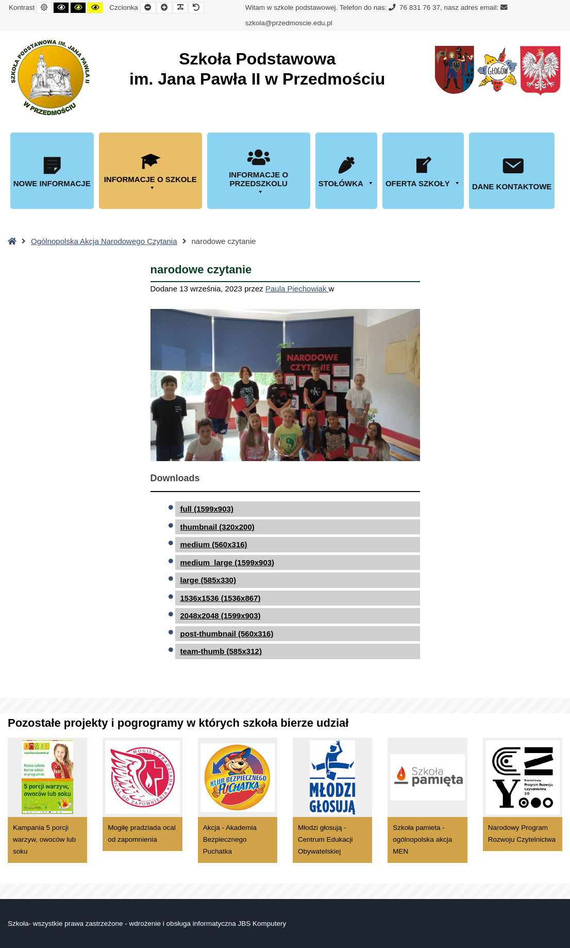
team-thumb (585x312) (221, 651)
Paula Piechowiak (297, 288)
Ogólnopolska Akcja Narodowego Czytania (104, 241)
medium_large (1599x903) (227, 562)
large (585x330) (208, 580)
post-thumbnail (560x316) (227, 633)
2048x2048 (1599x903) (220, 615)
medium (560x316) (213, 544)
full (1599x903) (206, 508)
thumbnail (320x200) (217, 526)
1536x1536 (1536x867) (220, 598)
